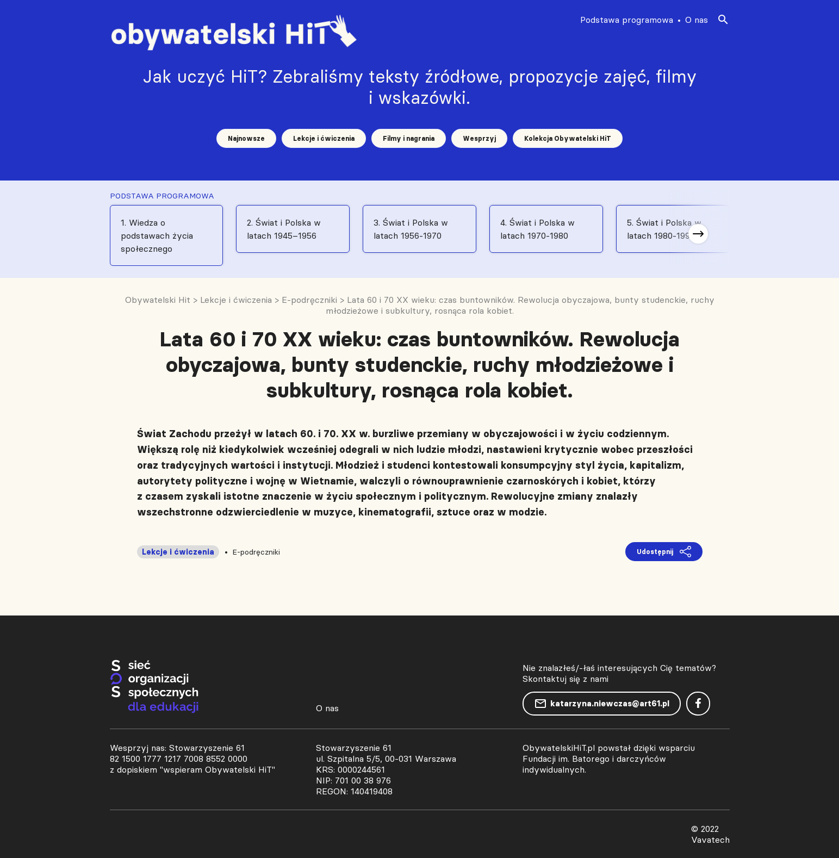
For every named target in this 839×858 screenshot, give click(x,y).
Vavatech (710, 839)
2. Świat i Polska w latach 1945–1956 (284, 229)
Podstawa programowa (626, 19)
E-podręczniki (256, 552)
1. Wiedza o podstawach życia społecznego (157, 235)
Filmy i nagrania (408, 138)
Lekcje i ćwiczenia (324, 138)
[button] (698, 234)
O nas (696, 19)
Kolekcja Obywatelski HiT (567, 138)
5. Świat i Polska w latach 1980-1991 (664, 229)
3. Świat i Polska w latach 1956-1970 (411, 229)
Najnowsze (246, 138)
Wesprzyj (479, 138)
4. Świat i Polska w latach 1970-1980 (537, 229)
